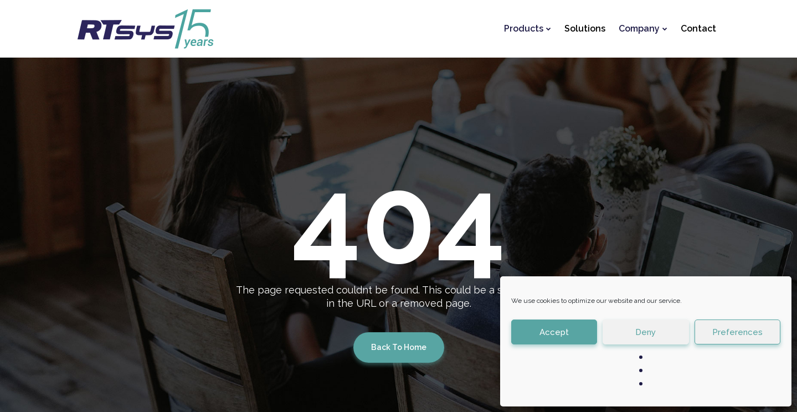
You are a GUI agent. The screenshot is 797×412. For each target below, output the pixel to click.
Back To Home (398, 347)
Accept (554, 332)
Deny (645, 332)
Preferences (737, 332)
